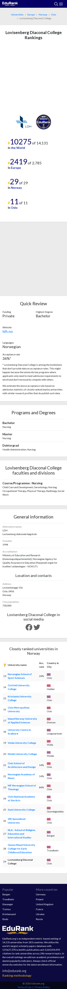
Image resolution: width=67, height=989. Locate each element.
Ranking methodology (16, 975)
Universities (17, 14)
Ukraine (40, 914)
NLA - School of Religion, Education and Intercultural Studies (22, 833)
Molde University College (22, 753)
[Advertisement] (33, 77)
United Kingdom (44, 904)
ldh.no (7, 331)
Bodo (5, 919)
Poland (39, 899)
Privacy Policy (42, 987)
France (39, 909)
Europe (31, 14)
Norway (43, 14)
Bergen (6, 894)
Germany (41, 894)
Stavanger (7, 904)
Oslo (53, 14)
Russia (39, 919)
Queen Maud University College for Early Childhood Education (21, 848)
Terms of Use (24, 987)
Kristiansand (9, 914)
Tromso (6, 909)
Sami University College (21, 809)
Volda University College (22, 742)
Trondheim (8, 899)
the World (18, 148)
